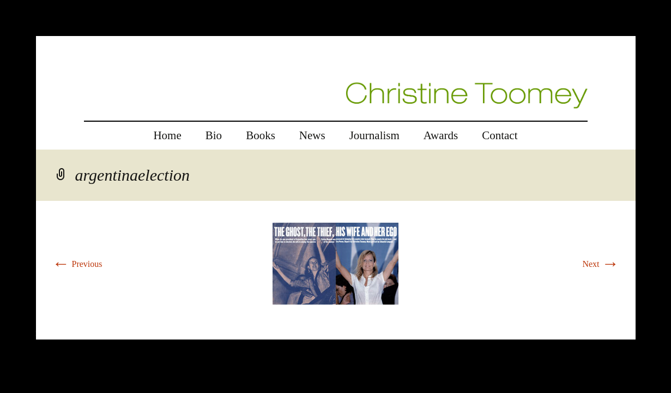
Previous (77, 264)
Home (167, 135)
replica (68, 332)
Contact (499, 135)
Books (260, 135)
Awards (441, 135)
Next (600, 264)
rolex (45, 332)
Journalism (374, 135)
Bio (213, 135)
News (312, 135)
